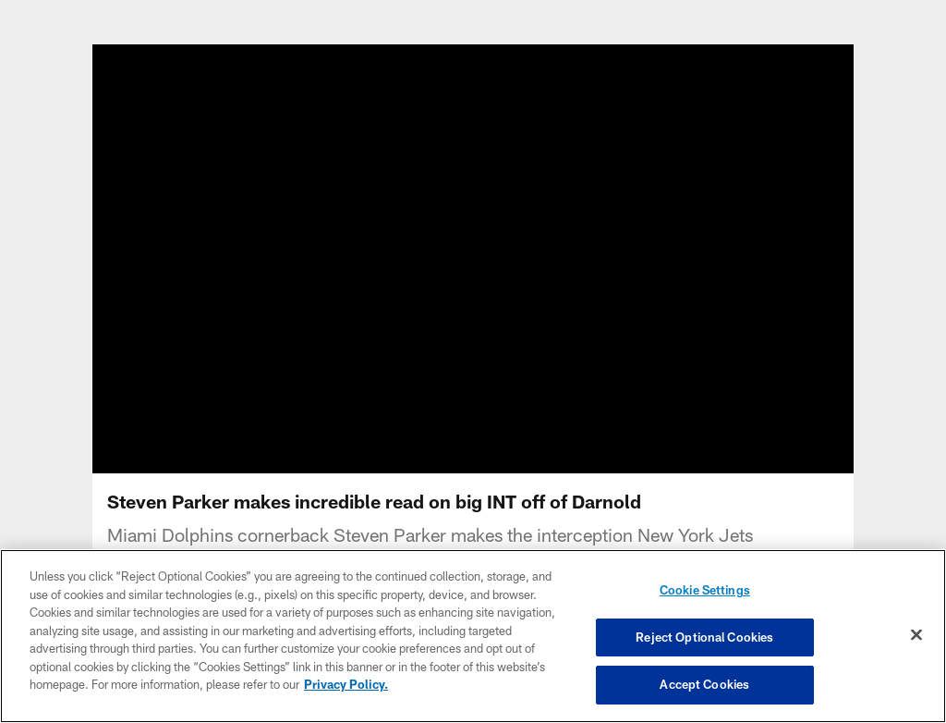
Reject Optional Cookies (704, 637)
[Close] (916, 635)
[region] (473, 636)
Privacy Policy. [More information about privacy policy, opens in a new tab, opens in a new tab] (346, 684)
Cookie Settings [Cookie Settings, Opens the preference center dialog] (705, 589)
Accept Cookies (704, 684)
